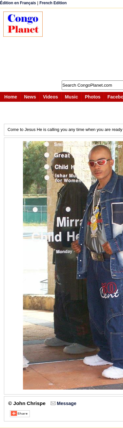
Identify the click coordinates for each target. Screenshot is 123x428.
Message (66, 403)
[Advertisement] (86, 44)
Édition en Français (18, 3)
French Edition (53, 3)
